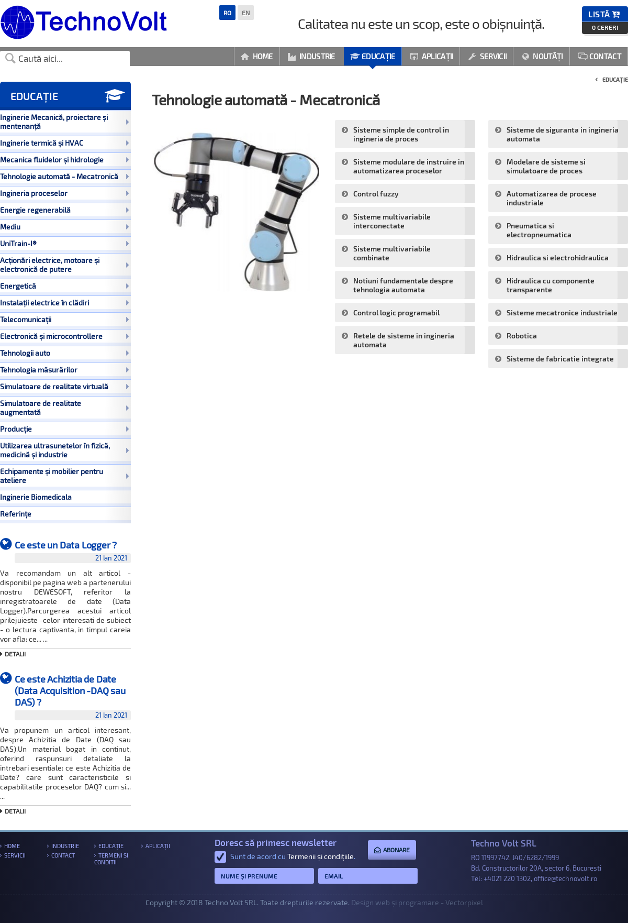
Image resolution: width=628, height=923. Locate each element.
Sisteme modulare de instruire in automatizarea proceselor (408, 166)
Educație (373, 56)
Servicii (487, 56)
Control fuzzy (376, 193)
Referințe (15, 513)
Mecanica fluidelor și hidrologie (64, 159)
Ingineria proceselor (64, 193)
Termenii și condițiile (320, 856)
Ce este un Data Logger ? (73, 551)
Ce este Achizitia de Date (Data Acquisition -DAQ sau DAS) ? (73, 696)
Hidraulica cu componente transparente (551, 285)
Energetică (64, 285)
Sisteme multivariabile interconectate (392, 221)
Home (257, 56)
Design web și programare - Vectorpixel (417, 902)
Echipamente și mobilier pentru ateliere (64, 476)
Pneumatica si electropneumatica (539, 230)
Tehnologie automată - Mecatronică (64, 176)
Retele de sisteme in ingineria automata (403, 340)
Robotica (522, 335)
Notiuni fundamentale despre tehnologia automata (403, 285)
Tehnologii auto (64, 352)
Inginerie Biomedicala (36, 496)
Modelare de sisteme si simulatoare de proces (546, 166)
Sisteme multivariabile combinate (392, 253)
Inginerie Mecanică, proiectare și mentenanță (64, 121)
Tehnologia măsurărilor (64, 369)
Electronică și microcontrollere (64, 336)
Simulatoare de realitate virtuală (64, 386)
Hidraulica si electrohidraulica (558, 257)
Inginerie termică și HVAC (64, 142)
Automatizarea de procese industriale (552, 198)
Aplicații (431, 56)
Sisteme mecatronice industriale (562, 312)
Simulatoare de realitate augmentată (64, 407)
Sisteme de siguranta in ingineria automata (563, 134)
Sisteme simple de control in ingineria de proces (401, 134)
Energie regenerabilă (64, 209)
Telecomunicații (64, 319)
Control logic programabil (396, 312)
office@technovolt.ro (565, 878)
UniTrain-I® (64, 243)
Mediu (64, 226)
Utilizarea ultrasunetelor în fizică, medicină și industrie (64, 450)
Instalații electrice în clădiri (64, 302)
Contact (599, 56)
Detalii (15, 653)
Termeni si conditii (111, 858)
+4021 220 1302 (507, 878)
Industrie (311, 56)
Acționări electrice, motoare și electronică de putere (64, 264)
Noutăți (542, 56)
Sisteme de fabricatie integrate (560, 358)
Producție (64, 428)
